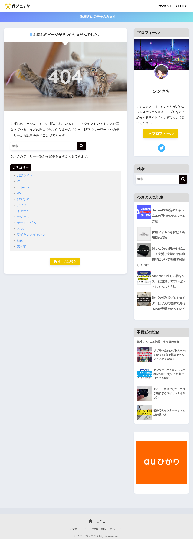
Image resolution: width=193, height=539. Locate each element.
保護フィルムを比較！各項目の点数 (168, 236)
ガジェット (165, 5)
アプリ (21, 205)
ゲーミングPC (27, 223)
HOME (96, 519)
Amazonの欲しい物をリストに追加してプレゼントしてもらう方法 (160, 284)
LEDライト (25, 175)
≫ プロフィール (160, 134)
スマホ (21, 229)
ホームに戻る (65, 262)
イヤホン (23, 211)
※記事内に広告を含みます (96, 17)
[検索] (81, 146)
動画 (20, 240)
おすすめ (181, 5)
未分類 (21, 246)
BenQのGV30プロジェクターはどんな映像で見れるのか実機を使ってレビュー (161, 306)
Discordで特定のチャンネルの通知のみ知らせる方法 (160, 216)
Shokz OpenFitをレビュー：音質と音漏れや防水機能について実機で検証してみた (161, 258)
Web (20, 193)
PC (19, 181)
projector (23, 187)
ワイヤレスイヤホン (31, 234)
